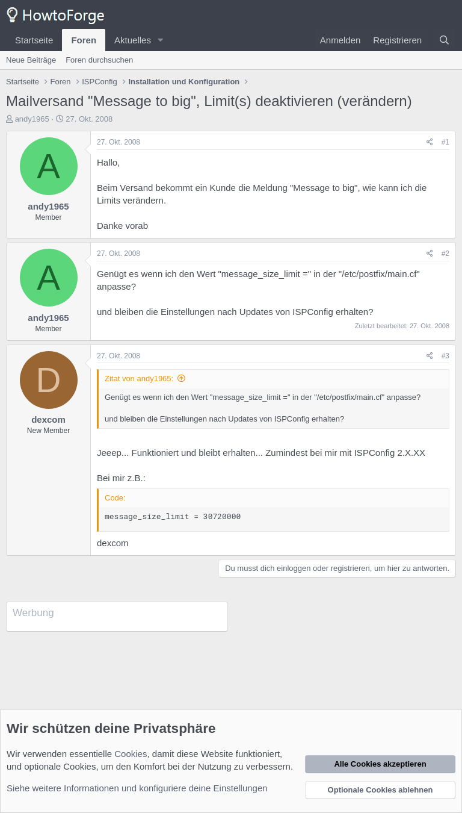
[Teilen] (429, 142)
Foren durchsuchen (99, 59)
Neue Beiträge (31, 59)
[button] (160, 40)
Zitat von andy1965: (139, 378)
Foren (83, 40)
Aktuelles (132, 40)
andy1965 (32, 118)
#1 (445, 142)
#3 (445, 356)
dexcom (48, 419)
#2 (445, 253)
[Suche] (444, 40)
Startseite (34, 40)
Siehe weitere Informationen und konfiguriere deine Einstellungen (137, 788)
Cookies (130, 754)
